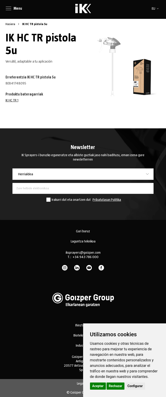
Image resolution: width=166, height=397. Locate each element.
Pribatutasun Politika (107, 199)
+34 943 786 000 (85, 257)
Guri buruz (83, 231)
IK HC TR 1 (12, 100)
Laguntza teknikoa (83, 241)
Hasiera (11, 24)
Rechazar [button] (115, 386)
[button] (156, 8)
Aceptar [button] (98, 386)
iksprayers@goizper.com (83, 252)
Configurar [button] (135, 386)
